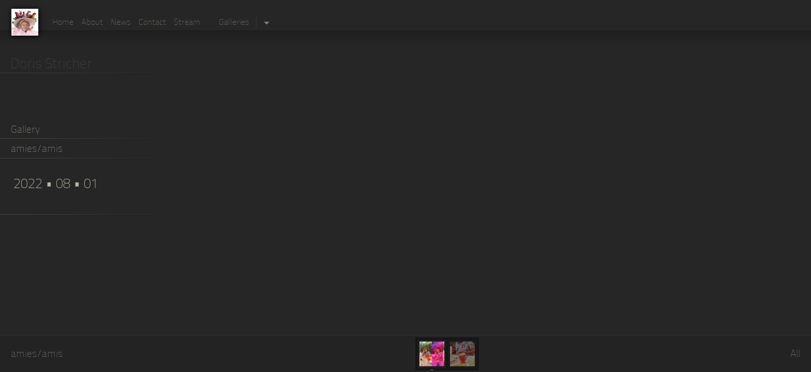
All (795, 355)
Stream (187, 23)
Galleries (234, 23)
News (121, 23)
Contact (152, 23)
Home (62, 23)
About (92, 23)
